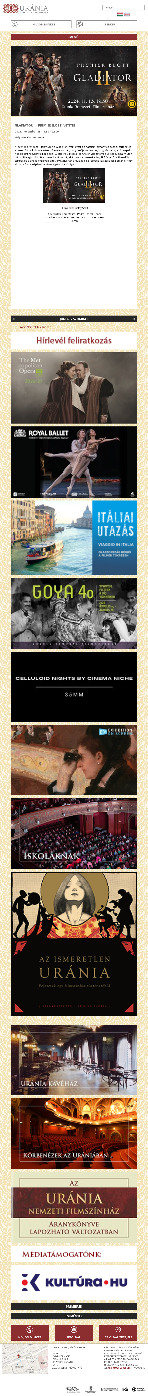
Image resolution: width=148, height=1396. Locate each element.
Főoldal (74, 1337)
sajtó (55, 1364)
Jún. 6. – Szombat (74, 319)
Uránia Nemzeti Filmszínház (34, 327)
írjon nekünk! (60, 1359)
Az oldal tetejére (118, 1337)
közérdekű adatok (63, 1362)
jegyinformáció (61, 1356)
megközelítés (60, 1353)
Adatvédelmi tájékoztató (67, 1367)
